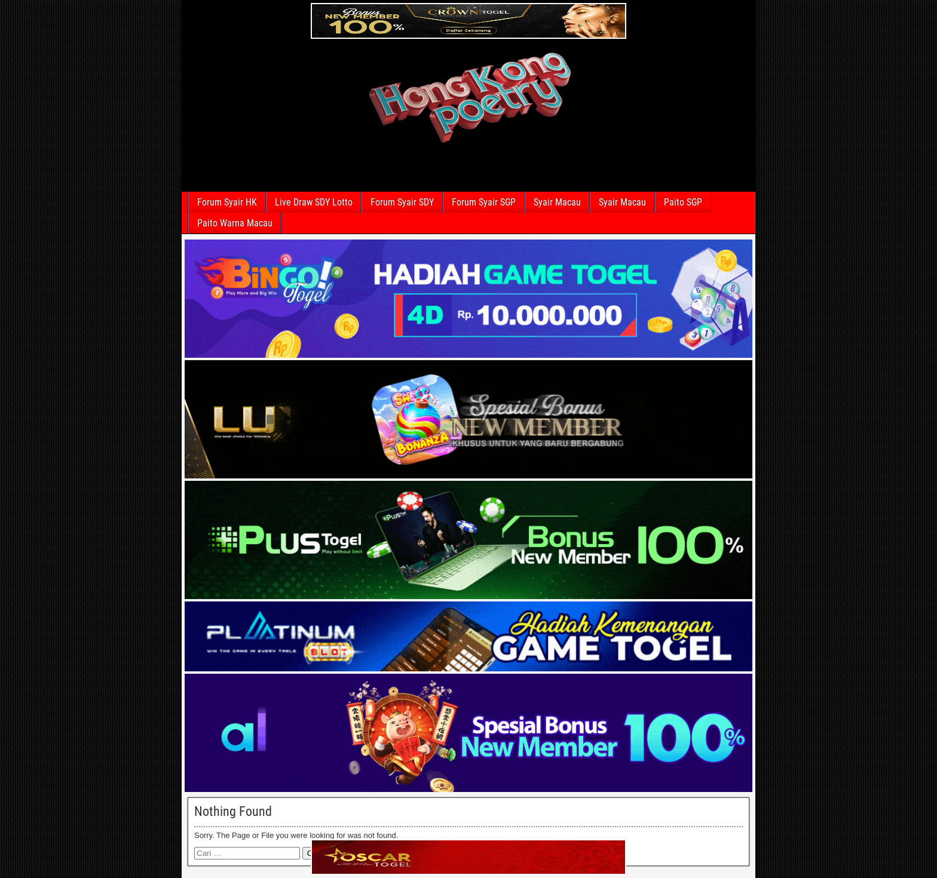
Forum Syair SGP (484, 202)
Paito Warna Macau (234, 223)
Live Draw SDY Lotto (314, 202)
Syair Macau (557, 202)
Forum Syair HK (227, 202)
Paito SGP (683, 202)
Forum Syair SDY (402, 202)
